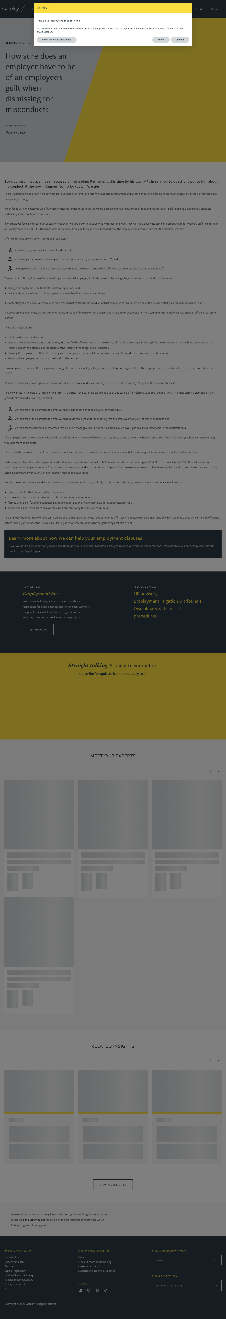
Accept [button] (180, 39)
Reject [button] (161, 39)
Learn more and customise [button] (56, 39)
